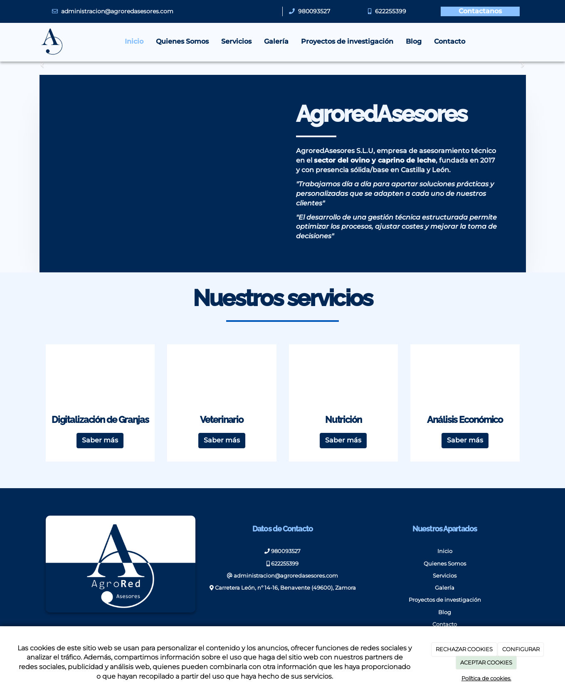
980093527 (312, 11)
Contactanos (480, 11)
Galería (276, 41)
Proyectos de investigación (347, 41)
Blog (414, 41)
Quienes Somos (182, 41)
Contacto (449, 41)
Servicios (236, 41)
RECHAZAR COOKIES (464, 649)
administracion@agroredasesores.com (117, 11)
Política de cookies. (486, 678)
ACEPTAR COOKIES (486, 662)
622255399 (390, 11)
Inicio (134, 41)
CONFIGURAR (521, 649)
